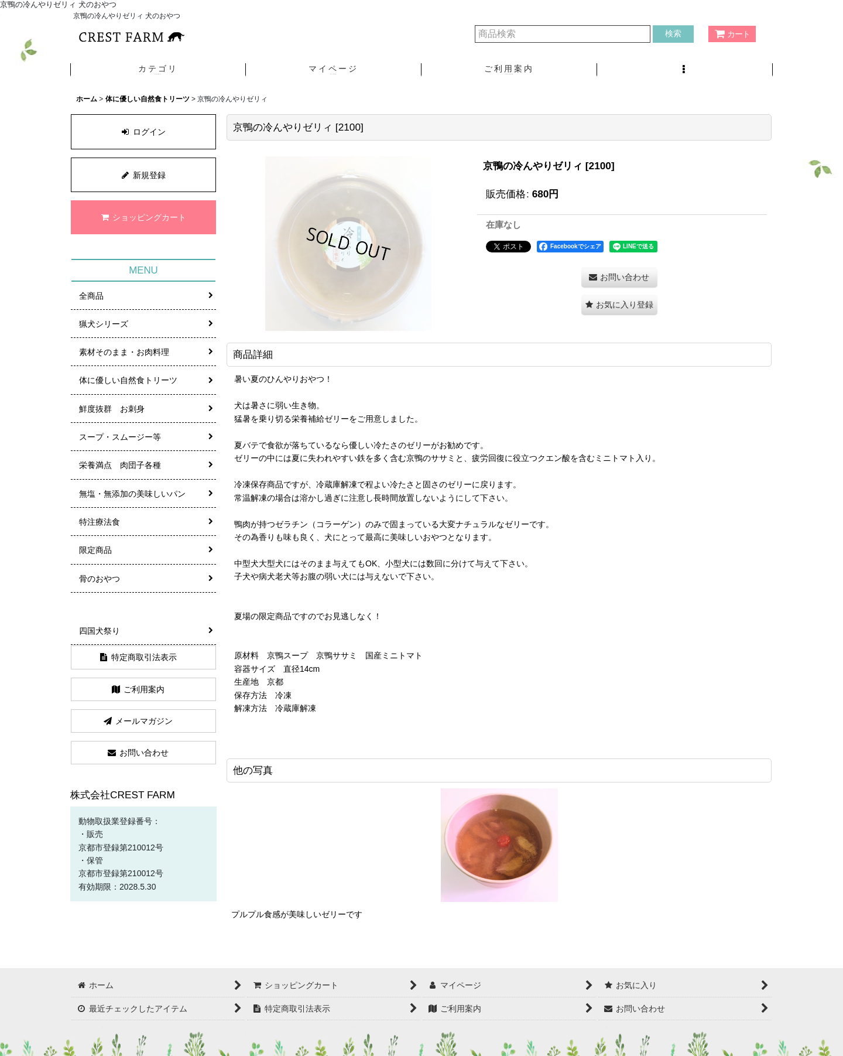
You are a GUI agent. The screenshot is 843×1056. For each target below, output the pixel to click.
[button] (685, 70)
